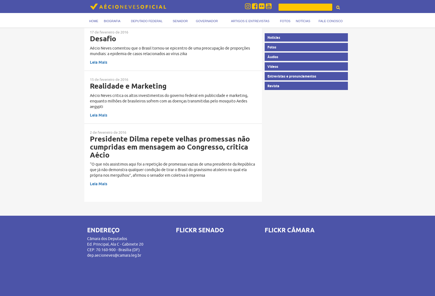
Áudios (272, 57)
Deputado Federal (147, 21)
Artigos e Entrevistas (250, 21)
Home (93, 21)
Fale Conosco (330, 21)
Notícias (303, 21)
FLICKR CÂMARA (290, 230)
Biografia (112, 21)
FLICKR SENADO (200, 230)
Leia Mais (98, 62)
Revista (273, 86)
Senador (180, 21)
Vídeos (272, 67)
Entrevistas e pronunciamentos (291, 76)
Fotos (285, 21)
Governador (207, 21)
